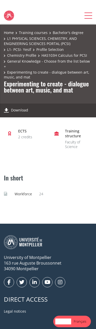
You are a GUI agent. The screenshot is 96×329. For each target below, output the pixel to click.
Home (9, 32)
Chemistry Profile (21, 55)
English (63, 321)
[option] (80, 321)
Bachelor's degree (68, 32)
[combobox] (63, 321)
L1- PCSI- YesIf (19, 49)
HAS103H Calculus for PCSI (64, 55)
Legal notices (15, 311)
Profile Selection (50, 49)
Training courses (33, 32)
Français (80, 321)
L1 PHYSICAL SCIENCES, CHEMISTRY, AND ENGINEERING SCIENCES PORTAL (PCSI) (40, 41)
